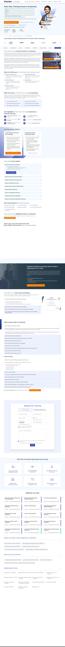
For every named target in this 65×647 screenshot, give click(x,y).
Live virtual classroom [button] (37, 420)
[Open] (31, 420)
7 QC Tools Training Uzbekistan (45, 557)
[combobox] (25, 420)
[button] (11, 22)
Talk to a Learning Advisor (0, 324)
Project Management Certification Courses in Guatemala (33, 541)
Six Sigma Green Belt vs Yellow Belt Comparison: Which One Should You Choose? (20, 560)
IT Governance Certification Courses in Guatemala (14, 547)
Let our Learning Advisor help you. (16, 388)
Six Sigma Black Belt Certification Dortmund (13, 557)
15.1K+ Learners (23, 25)
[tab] (25, 408)
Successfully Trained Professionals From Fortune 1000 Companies (24, 38)
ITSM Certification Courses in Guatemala (12, 544)
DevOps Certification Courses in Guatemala (30, 544)
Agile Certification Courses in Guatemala (13, 541)
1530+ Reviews (12, 25)
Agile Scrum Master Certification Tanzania (30, 557)
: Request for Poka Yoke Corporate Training (14, 27)
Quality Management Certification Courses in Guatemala (37, 547)
